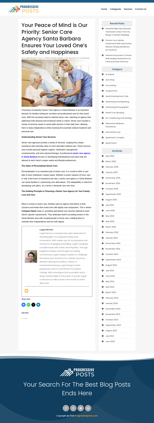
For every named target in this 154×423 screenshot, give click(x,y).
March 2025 (111, 227)
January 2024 (112, 303)
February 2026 (112, 167)
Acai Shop (110, 79)
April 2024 (110, 287)
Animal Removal (113, 132)
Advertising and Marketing (117, 101)
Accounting (111, 85)
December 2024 (113, 243)
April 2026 (110, 156)
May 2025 (110, 216)
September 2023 (113, 325)
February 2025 (112, 232)
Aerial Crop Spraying (115, 112)
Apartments (111, 143)
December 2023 (113, 308)
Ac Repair (110, 74)
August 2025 (111, 199)
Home (104, 9)
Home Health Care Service (63, 58)
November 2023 (113, 314)
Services (128, 9)
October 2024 (112, 254)
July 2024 (110, 270)
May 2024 (110, 281)
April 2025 (110, 221)
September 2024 (113, 259)
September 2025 (113, 194)
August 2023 (111, 330)
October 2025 (112, 188)
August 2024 (111, 265)
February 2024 (112, 298)
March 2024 (111, 292)
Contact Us (140, 9)
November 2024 (113, 248)
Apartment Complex (115, 137)
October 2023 (112, 319)
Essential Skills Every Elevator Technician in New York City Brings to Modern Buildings (118, 31)
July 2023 (110, 336)
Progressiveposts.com (86, 415)
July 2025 (110, 205)
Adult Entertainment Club (117, 96)
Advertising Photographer (117, 107)
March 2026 (111, 161)
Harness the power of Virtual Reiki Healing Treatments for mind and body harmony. (118, 58)
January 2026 (112, 172)
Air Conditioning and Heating (119, 118)
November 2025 (113, 183)
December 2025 (113, 178)
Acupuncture (111, 90)
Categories (115, 9)
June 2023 (110, 341)
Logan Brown (31, 58)
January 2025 (112, 238)
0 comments (83, 58)
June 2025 (110, 210)
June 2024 (110, 276)
